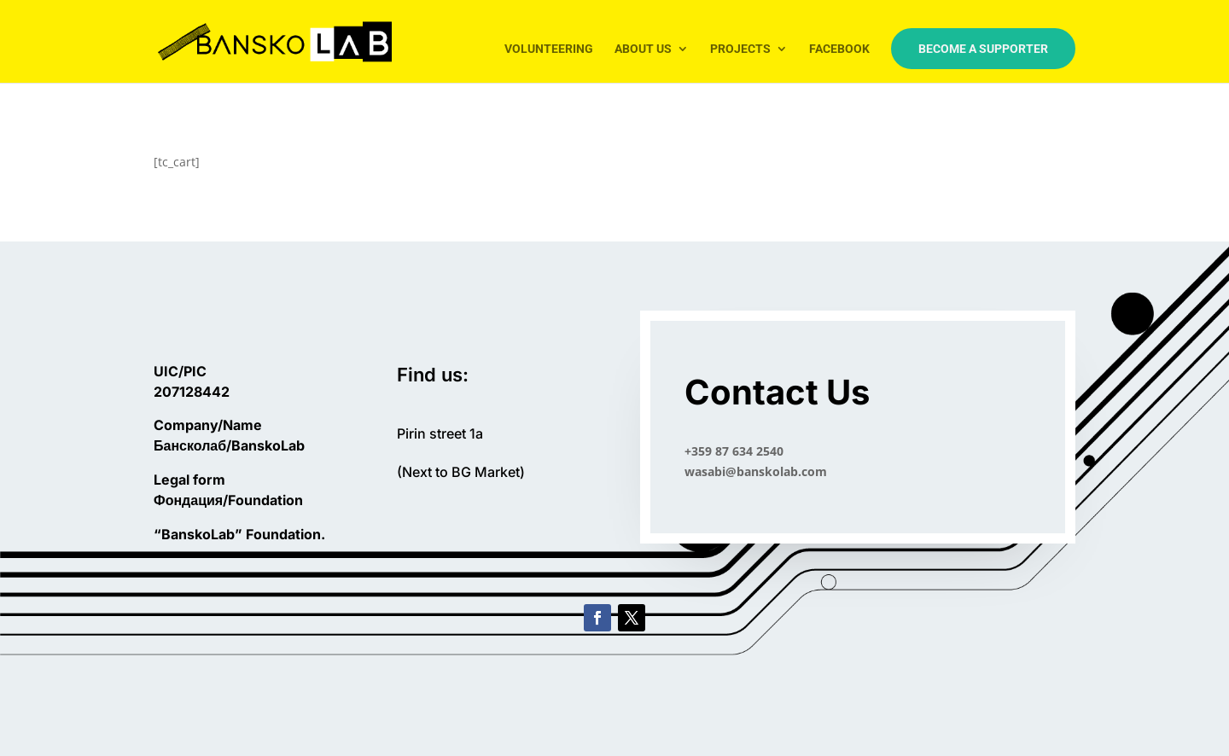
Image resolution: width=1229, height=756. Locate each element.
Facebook (839, 49)
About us (643, 49)
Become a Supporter (983, 48)
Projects (740, 49)
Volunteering (548, 49)
